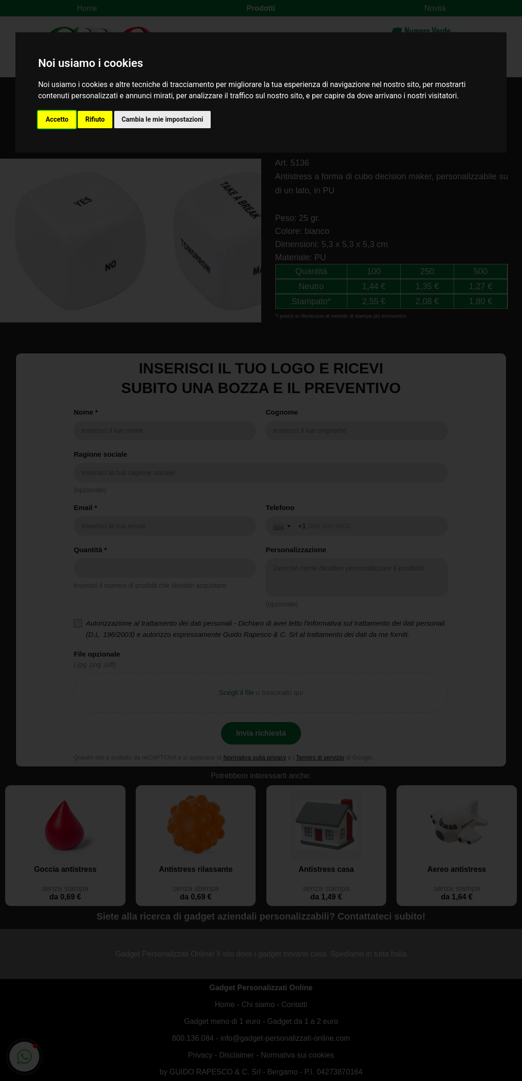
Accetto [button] (56, 119)
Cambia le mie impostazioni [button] (162, 119)
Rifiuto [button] (95, 119)
